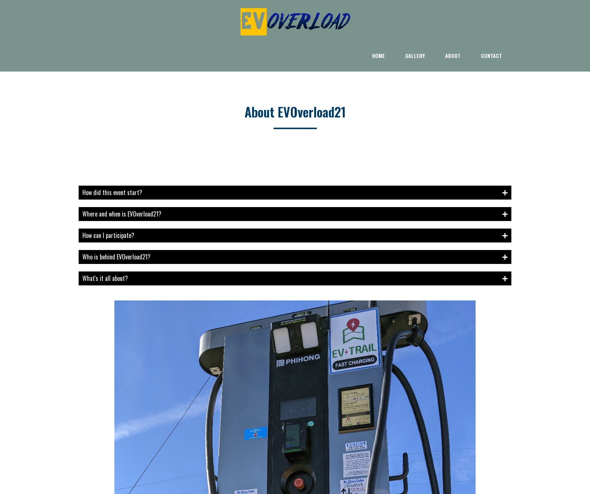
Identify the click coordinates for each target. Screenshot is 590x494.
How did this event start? (112, 161)
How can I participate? (108, 204)
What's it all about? (105, 247)
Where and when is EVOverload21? (121, 183)
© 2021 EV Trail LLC (295, 468)
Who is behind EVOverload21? (116, 225)
